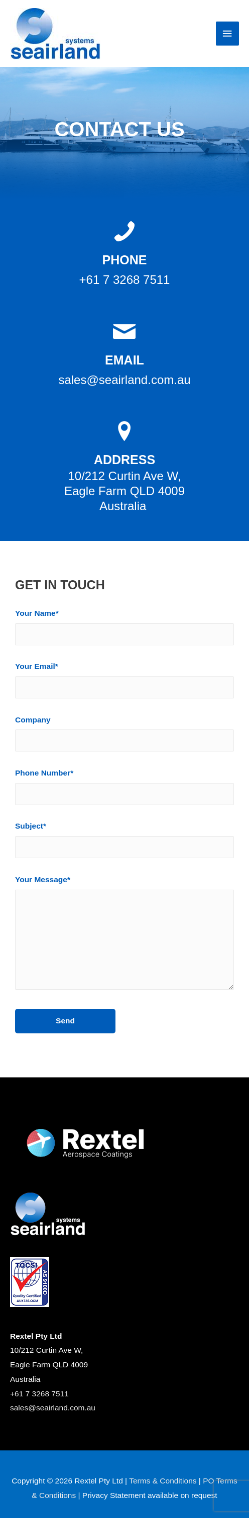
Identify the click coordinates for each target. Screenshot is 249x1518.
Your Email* (124, 682)
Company (124, 736)
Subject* (124, 842)
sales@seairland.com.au (52, 1407)
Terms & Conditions (162, 1480)
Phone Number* (124, 789)
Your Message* (124, 937)
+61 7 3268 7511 (39, 1393)
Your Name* (124, 629)
